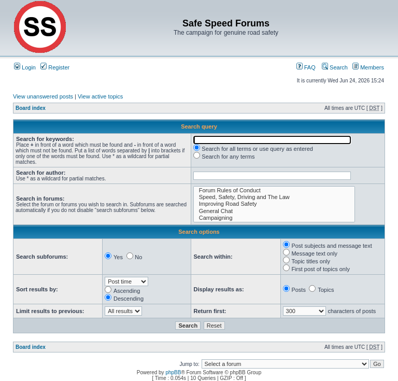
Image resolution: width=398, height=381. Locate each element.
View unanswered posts (43, 96)
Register (54, 67)
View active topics (100, 96)
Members (368, 67)
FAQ (306, 67)
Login (25, 67)
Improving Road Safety (274, 204)
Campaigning (274, 218)
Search (335, 67)
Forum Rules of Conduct (274, 190)
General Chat (274, 211)
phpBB (173, 372)
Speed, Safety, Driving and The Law (274, 197)
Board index (31, 108)
